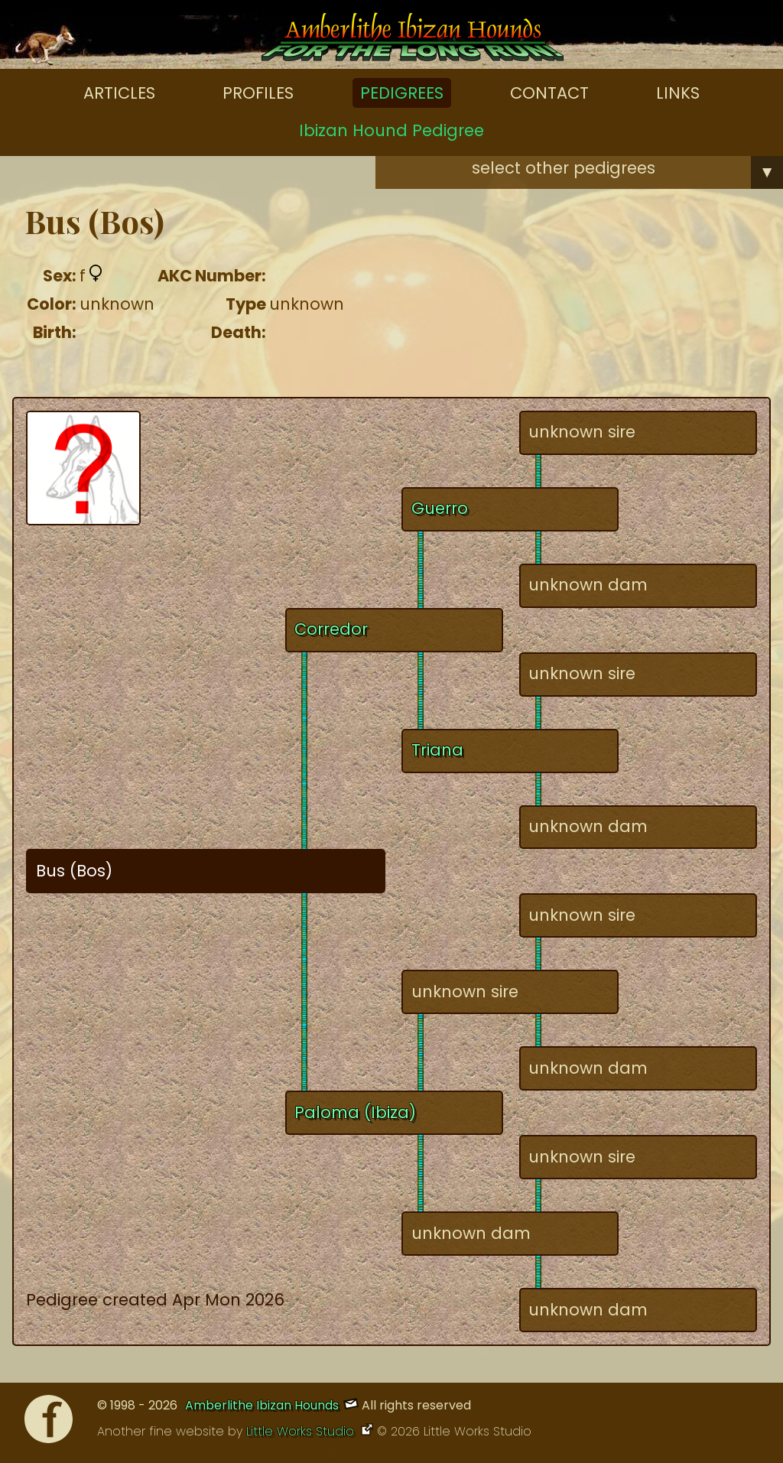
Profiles (258, 93)
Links (678, 93)
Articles (119, 93)
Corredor (331, 629)
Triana (437, 750)
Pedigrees (401, 93)
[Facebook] (48, 1423)
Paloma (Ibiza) (355, 1112)
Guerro (439, 508)
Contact (549, 93)
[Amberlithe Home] (413, 40)
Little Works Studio (302, 1431)
